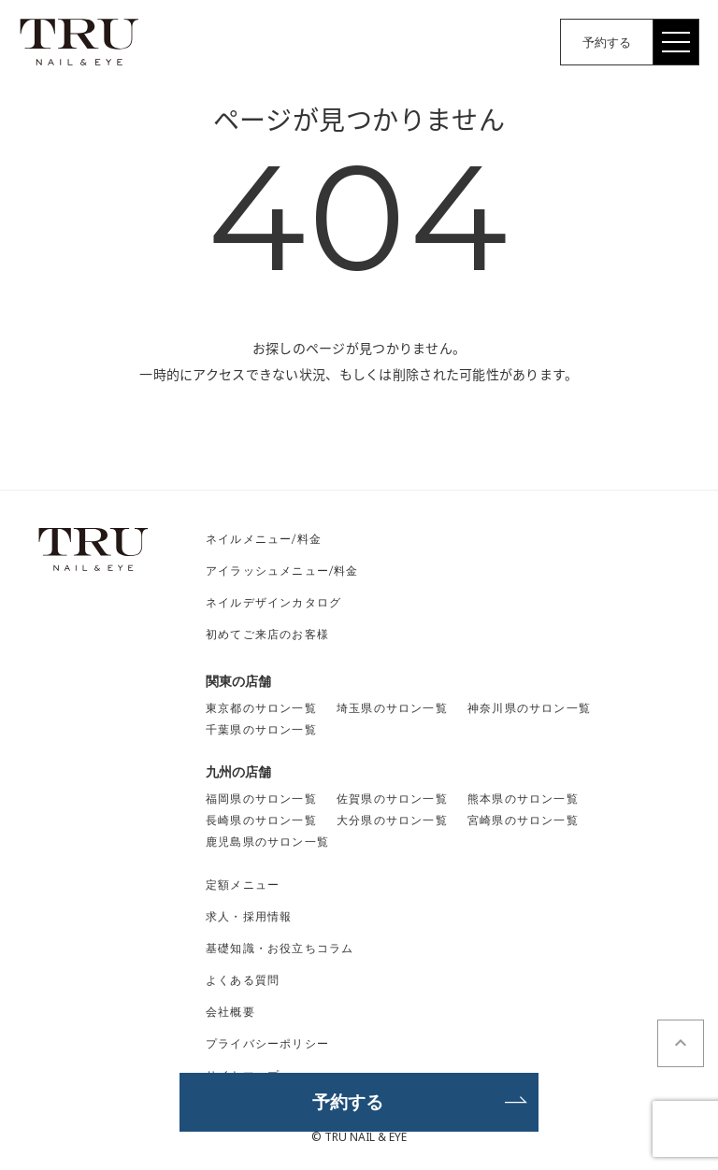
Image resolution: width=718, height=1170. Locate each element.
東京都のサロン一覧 (261, 708)
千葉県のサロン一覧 (261, 729)
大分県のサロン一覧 (392, 820)
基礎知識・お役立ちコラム (279, 948)
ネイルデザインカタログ (273, 602)
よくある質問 (243, 980)
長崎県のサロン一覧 (261, 820)
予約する (606, 42)
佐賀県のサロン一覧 (392, 799)
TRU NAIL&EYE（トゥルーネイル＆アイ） (79, 42)
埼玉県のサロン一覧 (392, 708)
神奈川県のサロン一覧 (529, 708)
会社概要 (230, 1012)
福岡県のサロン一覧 (261, 799)
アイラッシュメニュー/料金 (282, 571)
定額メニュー (243, 885)
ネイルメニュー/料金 (264, 539)
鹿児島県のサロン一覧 (267, 842)
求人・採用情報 (249, 916)
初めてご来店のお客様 (267, 634)
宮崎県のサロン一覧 (523, 820)
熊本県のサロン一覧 (523, 799)
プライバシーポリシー (267, 1043)
